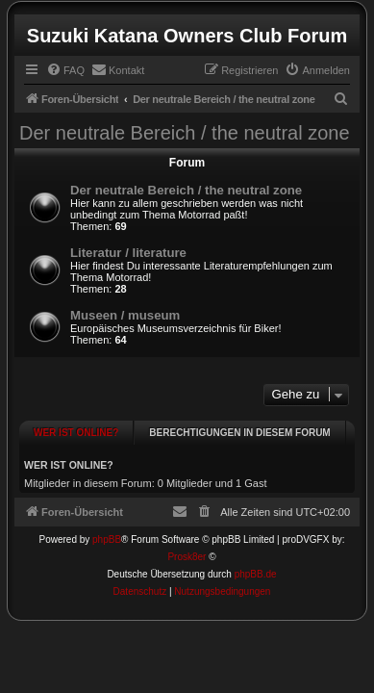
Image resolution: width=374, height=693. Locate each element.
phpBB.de (256, 564)
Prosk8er (186, 547)
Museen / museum (125, 315)
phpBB (106, 530)
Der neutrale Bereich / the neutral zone (184, 132)
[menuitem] (65, 70)
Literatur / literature (128, 252)
